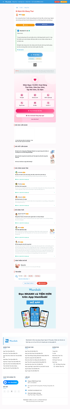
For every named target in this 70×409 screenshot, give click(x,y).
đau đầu (30, 275)
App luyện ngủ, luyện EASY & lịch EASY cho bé (37, 366)
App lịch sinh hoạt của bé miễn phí (34, 353)
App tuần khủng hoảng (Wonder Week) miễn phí (37, 355)
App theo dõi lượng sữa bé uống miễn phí (35, 362)
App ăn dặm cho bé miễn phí (32, 368)
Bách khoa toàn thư (57, 355)
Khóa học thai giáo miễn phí (10, 353)
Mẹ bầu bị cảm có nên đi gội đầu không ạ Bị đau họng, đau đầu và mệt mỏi (31, 176)
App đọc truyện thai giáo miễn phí (11, 361)
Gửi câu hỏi (42, 283)
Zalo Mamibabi (10, 382)
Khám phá (28, 1)
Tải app (57, 1)
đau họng (37, 275)
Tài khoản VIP (55, 357)
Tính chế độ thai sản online (10, 366)
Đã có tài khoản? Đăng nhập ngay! (35, 115)
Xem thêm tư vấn (29, 283)
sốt (25, 275)
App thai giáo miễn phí (9, 351)
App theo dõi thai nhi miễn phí (11, 368)
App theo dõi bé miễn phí (31, 351)
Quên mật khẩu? (35, 119)
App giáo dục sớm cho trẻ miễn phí (34, 364)
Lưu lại (25, 25)
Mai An (21, 227)
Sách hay (54, 362)
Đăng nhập (64, 1)
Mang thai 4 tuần (21, 215)
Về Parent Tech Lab (57, 360)
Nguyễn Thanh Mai (23, 213)
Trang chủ (54, 351)
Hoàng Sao (21, 197)
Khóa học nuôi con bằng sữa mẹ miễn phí (35, 360)
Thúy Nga (21, 184)
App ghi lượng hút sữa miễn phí (33, 357)
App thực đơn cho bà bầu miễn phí (12, 363)
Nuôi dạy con (21, 1)
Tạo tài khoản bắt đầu (35, 110)
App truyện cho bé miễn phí (32, 371)
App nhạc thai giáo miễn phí (10, 359)
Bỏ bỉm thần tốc (59, 366)
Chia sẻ (44, 24)
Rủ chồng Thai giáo (59, 364)
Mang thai (14, 1)
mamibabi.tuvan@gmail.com (35, 390)
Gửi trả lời (20, 49)
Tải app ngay (35, 54)
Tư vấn (21, 7)
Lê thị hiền (21, 172)
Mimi (20, 241)
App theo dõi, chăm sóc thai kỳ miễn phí (12, 356)
